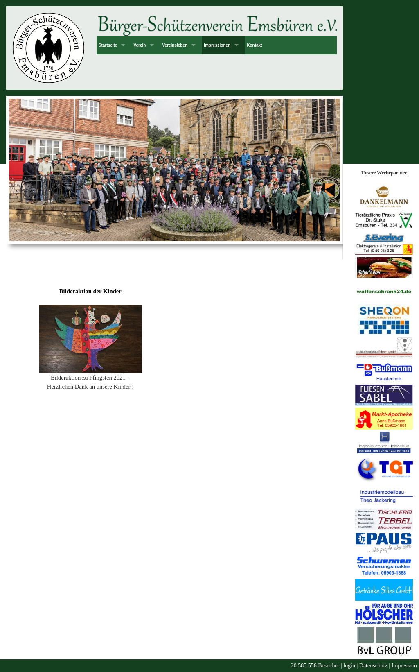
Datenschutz (373, 666)
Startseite (108, 45)
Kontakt (254, 45)
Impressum (404, 666)
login (349, 666)
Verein (139, 45)
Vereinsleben (174, 45)
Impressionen (217, 45)
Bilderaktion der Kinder (90, 291)
